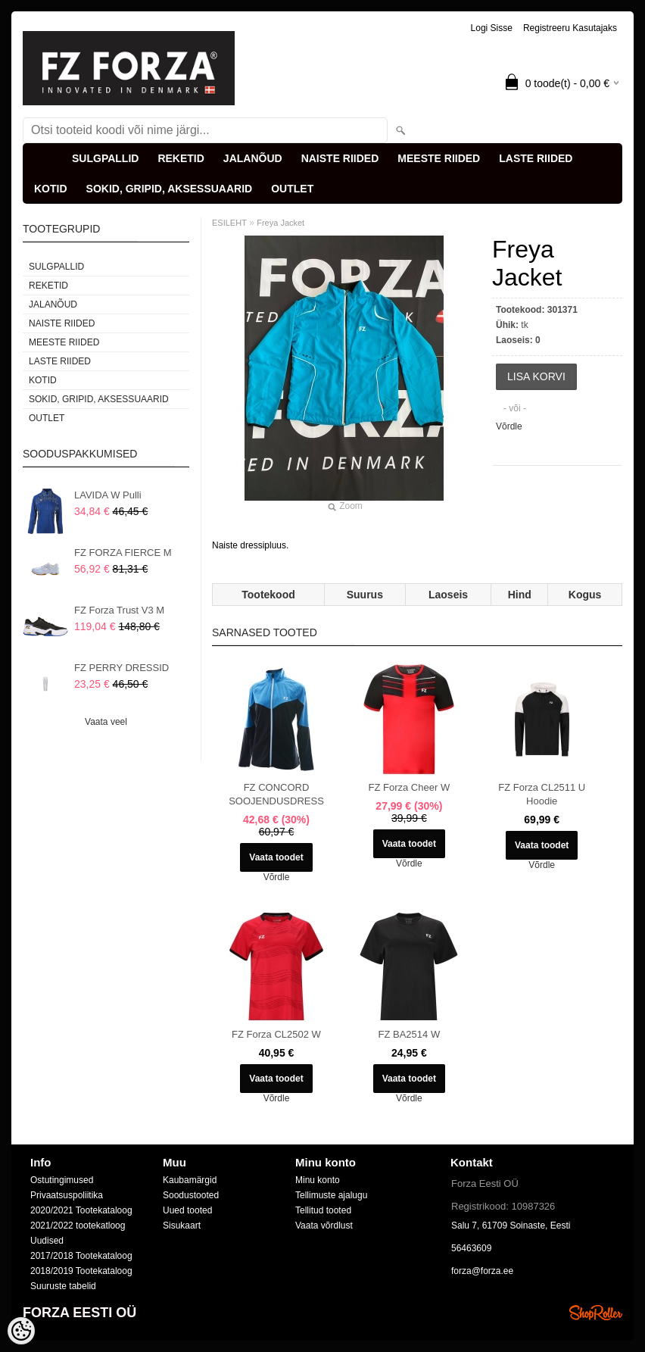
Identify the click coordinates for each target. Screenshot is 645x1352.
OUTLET (292, 189)
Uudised (47, 1240)
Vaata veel (106, 722)
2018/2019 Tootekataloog (81, 1271)
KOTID (50, 189)
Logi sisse (492, 28)
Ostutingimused (61, 1180)
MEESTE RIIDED (438, 158)
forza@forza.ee (482, 1271)
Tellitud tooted (323, 1210)
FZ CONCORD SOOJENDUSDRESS (276, 794)
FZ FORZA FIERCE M (123, 552)
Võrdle (509, 426)
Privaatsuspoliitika (66, 1195)
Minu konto (317, 1180)
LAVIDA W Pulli (108, 495)
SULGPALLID (105, 158)
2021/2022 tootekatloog (77, 1225)
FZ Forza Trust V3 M (119, 610)
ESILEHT (229, 222)
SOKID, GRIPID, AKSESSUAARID (169, 189)
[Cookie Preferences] (21, 1330)
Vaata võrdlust (324, 1225)
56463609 (471, 1248)
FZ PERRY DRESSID (121, 667)
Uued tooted (187, 1210)
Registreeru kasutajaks (570, 28)
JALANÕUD (252, 158)
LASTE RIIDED (535, 158)
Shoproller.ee (595, 1312)
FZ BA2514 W (410, 1034)
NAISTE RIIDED (340, 158)
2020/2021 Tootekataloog (81, 1210)
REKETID (180, 158)
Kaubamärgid (190, 1180)
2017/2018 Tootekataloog (81, 1256)
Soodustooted (191, 1195)
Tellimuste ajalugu (331, 1195)
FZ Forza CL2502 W (276, 1034)
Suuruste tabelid (63, 1286)
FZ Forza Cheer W (409, 787)
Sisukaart (182, 1225)
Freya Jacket (280, 222)
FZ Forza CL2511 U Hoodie (541, 794)
